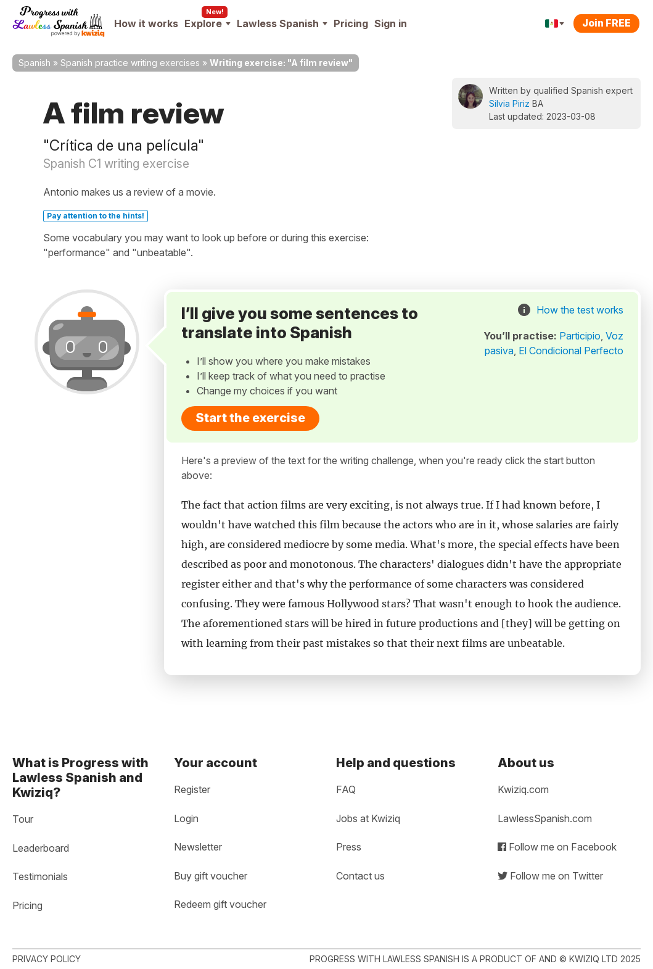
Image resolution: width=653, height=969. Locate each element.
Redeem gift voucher (220, 904)
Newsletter (198, 847)
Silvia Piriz (509, 103)
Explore (207, 23)
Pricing (351, 23)
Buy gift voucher (210, 876)
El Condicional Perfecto (571, 350)
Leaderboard (40, 848)
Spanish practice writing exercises (130, 62)
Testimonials (40, 876)
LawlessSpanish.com (545, 818)
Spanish (34, 62)
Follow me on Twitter (550, 876)
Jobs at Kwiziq (368, 818)
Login (186, 818)
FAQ (346, 789)
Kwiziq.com (523, 789)
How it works (146, 23)
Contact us (360, 876)
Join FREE (606, 23)
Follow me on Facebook (557, 847)
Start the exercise (250, 417)
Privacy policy (46, 959)
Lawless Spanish (282, 23)
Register (192, 789)
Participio (580, 336)
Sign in (390, 23)
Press (348, 847)
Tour (22, 819)
